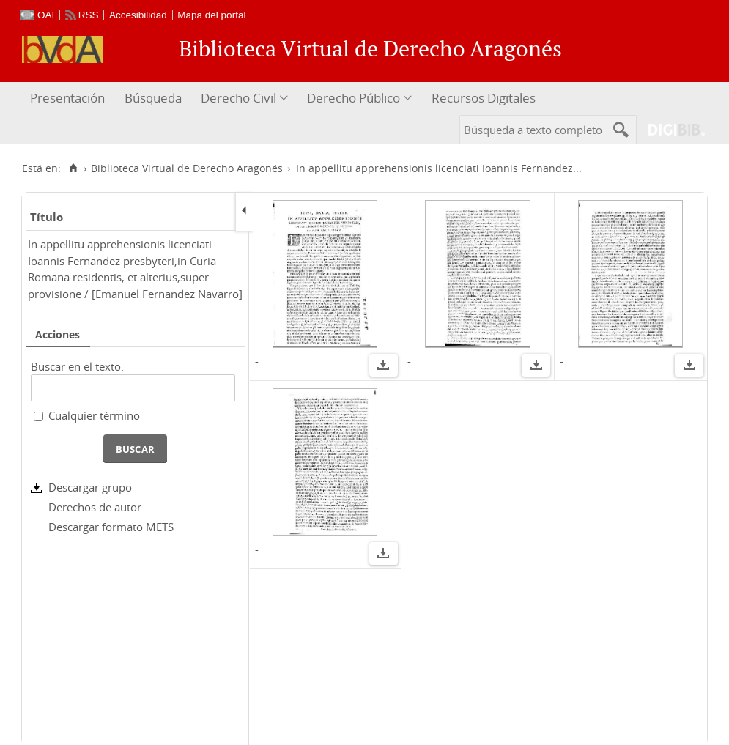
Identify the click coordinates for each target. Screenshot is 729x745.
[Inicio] (73, 168)
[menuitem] (69, 98)
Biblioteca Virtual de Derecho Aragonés (187, 168)
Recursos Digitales (484, 97)
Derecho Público (353, 97)
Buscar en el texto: (77, 366)
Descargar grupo (90, 487)
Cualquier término (94, 415)
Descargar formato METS (111, 526)
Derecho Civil (238, 97)
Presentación (67, 97)
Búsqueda (153, 97)
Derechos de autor (94, 507)
